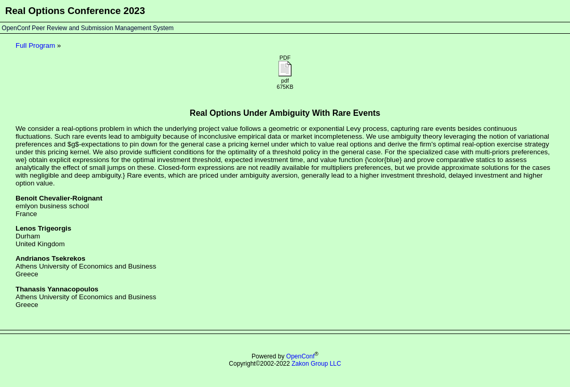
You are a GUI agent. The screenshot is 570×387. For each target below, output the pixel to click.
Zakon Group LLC (316, 363)
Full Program (35, 45)
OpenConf (300, 356)
